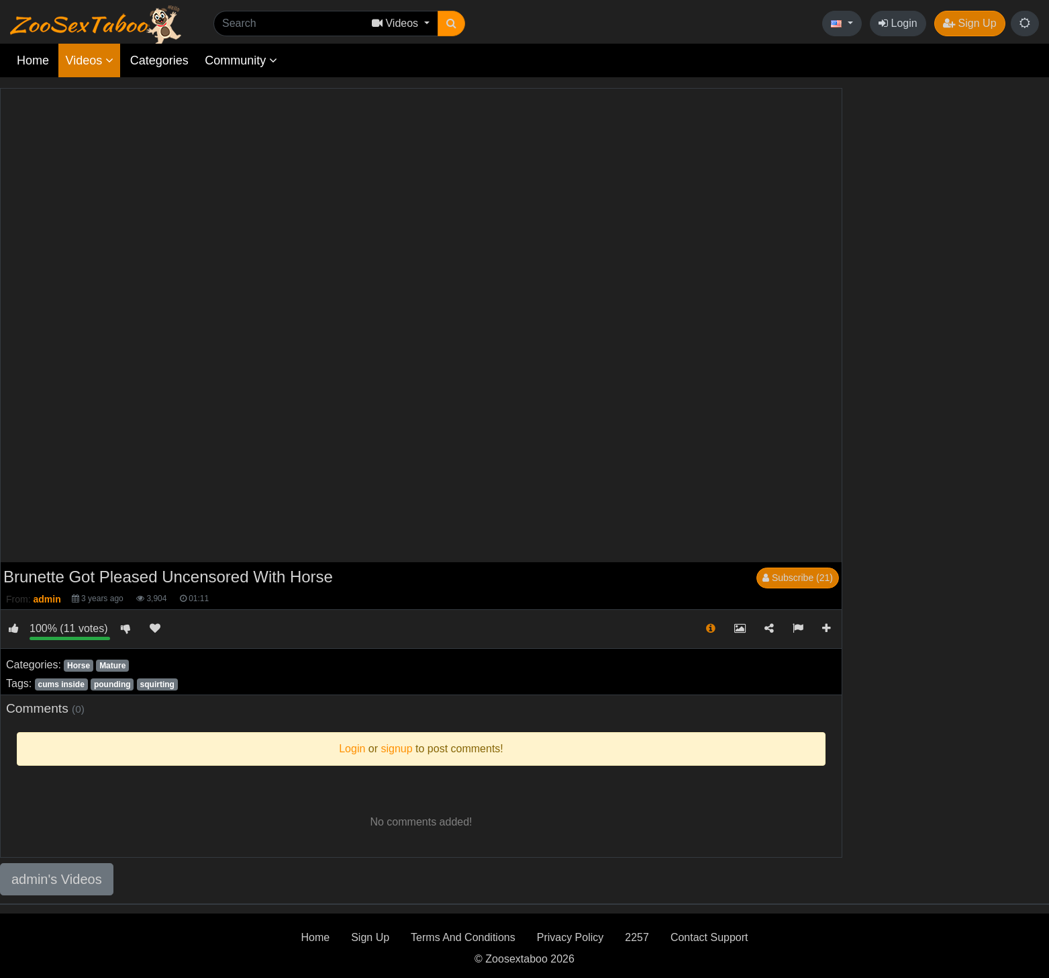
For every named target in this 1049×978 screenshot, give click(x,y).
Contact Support (709, 937)
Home (33, 60)
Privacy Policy (570, 937)
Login (898, 23)
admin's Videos (56, 879)
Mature (112, 665)
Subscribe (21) (797, 577)
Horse (78, 665)
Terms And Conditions (463, 937)
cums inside (61, 684)
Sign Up (969, 23)
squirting (157, 684)
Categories (159, 60)
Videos (89, 60)
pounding (112, 684)
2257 (637, 937)
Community (241, 60)
